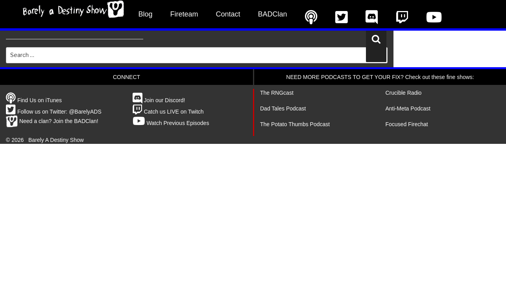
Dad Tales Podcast (283, 108)
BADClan (272, 14)
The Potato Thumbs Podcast (295, 124)
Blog (146, 14)
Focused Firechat (407, 124)
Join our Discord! (159, 100)
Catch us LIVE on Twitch (168, 111)
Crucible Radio (404, 93)
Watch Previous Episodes (171, 123)
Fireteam (184, 14)
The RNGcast (277, 93)
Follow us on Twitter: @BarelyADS (54, 111)
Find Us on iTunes (34, 100)
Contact (228, 14)
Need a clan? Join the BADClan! (52, 121)
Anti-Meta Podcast (408, 108)
